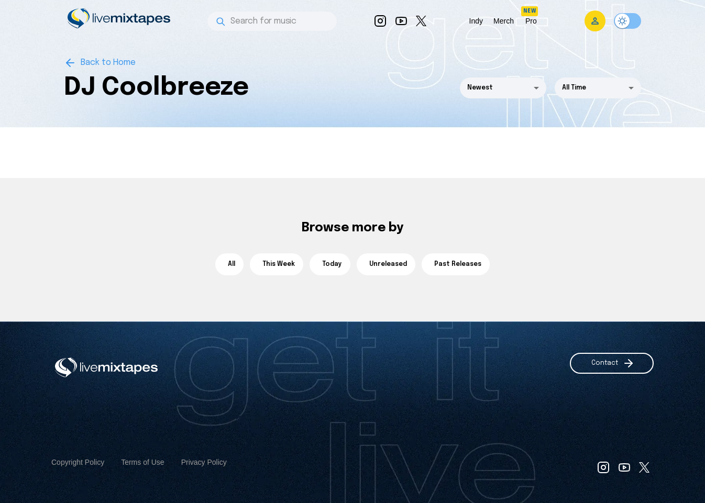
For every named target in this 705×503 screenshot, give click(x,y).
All (229, 264)
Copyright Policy (77, 462)
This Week (276, 264)
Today (330, 264)
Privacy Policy (204, 462)
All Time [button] (574, 88)
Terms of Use (142, 462)
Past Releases (456, 264)
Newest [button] (480, 88)
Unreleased (386, 264)
